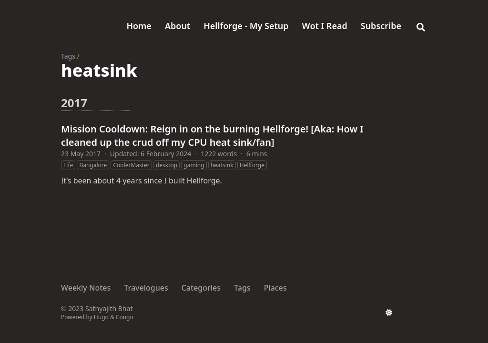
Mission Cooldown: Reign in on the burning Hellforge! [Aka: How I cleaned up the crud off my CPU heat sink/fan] (212, 135)
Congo (124, 317)
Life (68, 165)
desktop (166, 165)
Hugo (101, 317)
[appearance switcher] (388, 312)
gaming (193, 165)
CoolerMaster (131, 165)
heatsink (222, 165)
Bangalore (93, 165)
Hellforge (252, 165)
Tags (68, 56)
